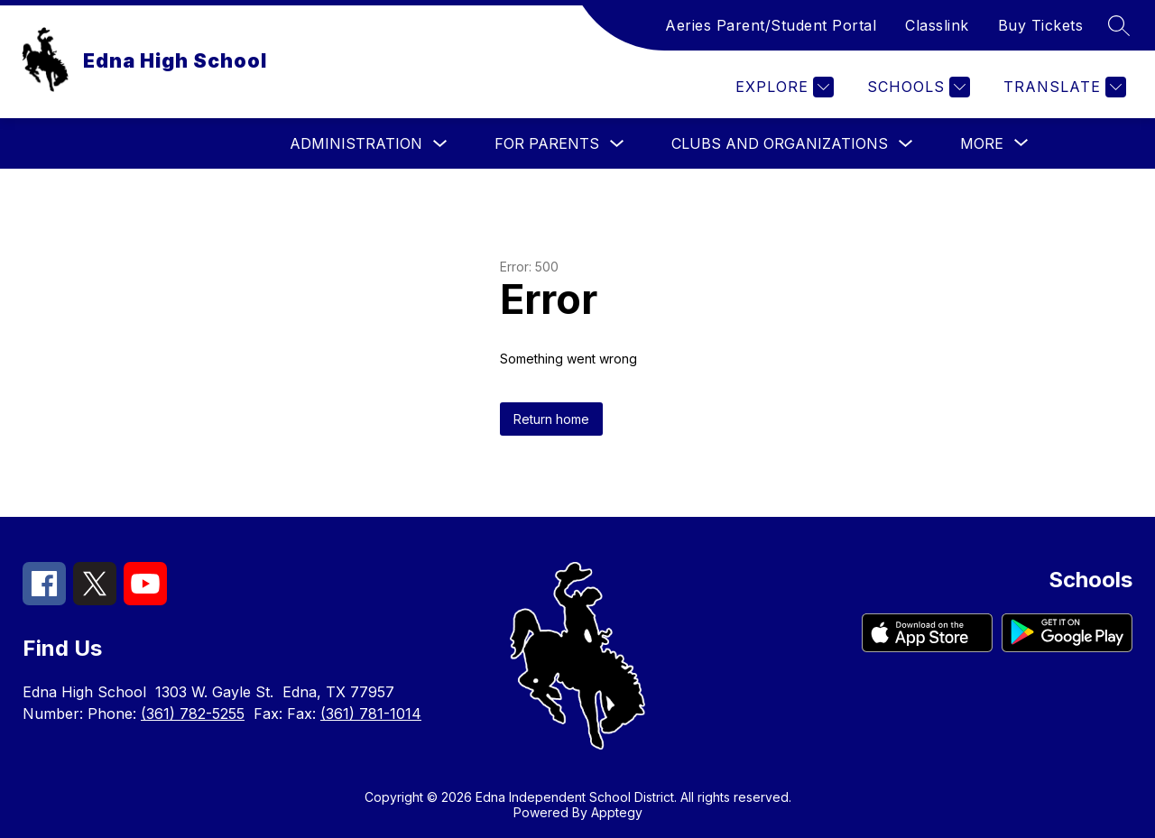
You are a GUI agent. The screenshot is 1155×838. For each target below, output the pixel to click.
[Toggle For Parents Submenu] (617, 144)
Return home (551, 419)
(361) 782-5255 (193, 713)
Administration (356, 143)
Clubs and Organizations (779, 143)
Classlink (937, 25)
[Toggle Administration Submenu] (440, 144)
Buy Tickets (1041, 25)
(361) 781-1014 (370, 713)
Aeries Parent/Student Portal (770, 25)
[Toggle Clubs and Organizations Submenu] (906, 144)
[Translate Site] (1062, 87)
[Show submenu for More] (981, 143)
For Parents (546, 143)
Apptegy (616, 812)
